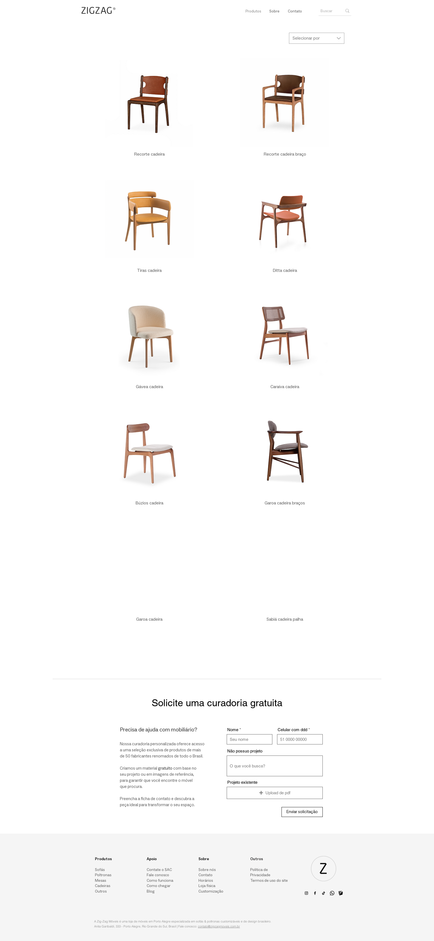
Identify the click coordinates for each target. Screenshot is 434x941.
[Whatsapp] (332, 893)
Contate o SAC (159, 869)
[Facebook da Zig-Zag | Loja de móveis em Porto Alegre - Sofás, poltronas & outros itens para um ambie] (315, 893)
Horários (205, 880)
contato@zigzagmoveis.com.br (219, 926)
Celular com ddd (292, 730)
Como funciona (160, 880)
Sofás (100, 869)
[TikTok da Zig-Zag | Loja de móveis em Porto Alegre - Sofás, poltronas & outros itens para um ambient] (323, 893)
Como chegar (158, 886)
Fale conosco (158, 875)
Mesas (100, 880)
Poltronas (103, 875)
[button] (275, 793)
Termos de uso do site (269, 880)
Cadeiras (102, 886)
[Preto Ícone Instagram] (306, 893)
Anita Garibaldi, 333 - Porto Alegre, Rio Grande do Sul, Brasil (135, 926)
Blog (151, 891)
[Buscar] (327, 11)
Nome (232, 730)
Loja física (206, 886)
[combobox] (316, 38)
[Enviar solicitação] (302, 812)
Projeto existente (242, 782)
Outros (101, 891)
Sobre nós (207, 869)
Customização (210, 891)
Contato (205, 875)
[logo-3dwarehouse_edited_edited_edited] (341, 893)
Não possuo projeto (244, 751)
